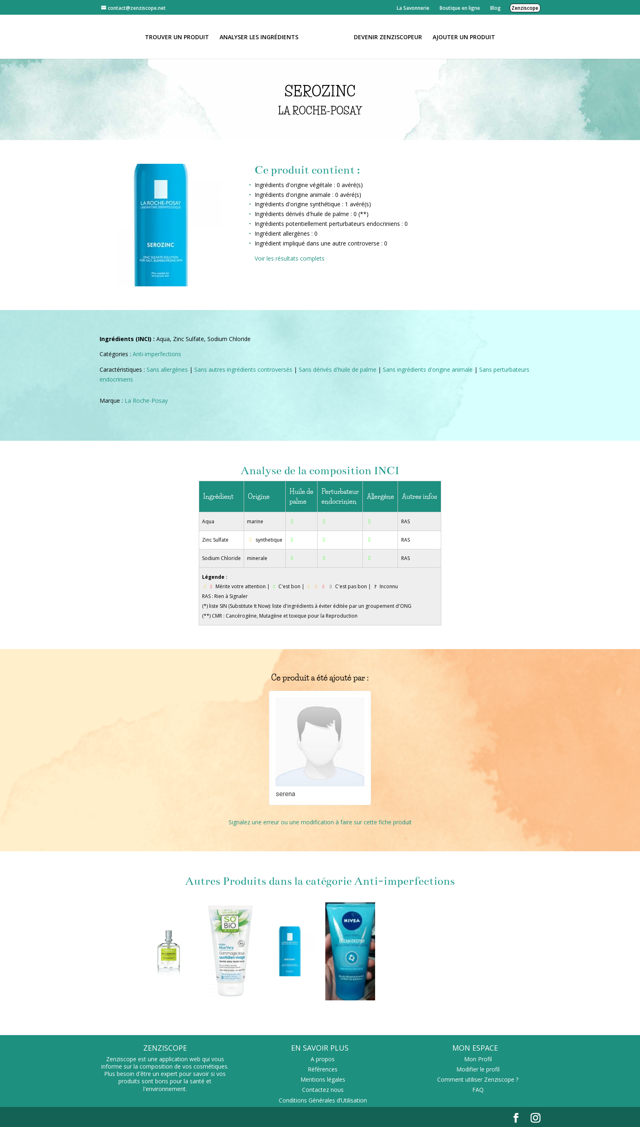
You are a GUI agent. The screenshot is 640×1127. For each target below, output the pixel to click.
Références (323, 1069)
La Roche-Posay (146, 400)
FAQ (478, 1090)
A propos (323, 1059)
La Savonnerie (413, 7)
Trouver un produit (180, 36)
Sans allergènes (167, 369)
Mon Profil (478, 1059)
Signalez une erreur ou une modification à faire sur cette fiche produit (320, 822)
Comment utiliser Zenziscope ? (477, 1079)
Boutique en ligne (460, 7)
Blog (495, 7)
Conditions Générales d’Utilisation (323, 1100)
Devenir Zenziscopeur (385, 36)
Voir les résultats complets (289, 258)
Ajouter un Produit (461, 36)
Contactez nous (323, 1090)
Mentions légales (322, 1079)
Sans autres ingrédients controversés (243, 369)
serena (285, 794)
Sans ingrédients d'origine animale (428, 369)
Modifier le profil (478, 1069)
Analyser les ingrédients (261, 36)
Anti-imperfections (157, 354)
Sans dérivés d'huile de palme (337, 369)
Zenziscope (524, 7)
